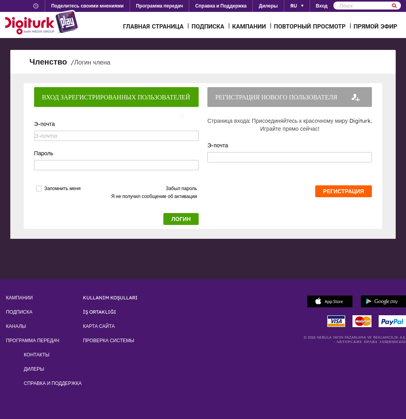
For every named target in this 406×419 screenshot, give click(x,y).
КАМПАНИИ (249, 26)
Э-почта (44, 124)
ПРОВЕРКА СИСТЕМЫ (108, 340)
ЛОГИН (181, 219)
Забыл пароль (181, 188)
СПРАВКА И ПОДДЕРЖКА (53, 383)
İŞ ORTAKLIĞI (99, 312)
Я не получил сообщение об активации (154, 196)
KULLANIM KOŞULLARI (110, 297)
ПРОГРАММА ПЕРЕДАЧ (32, 340)
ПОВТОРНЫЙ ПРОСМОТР (310, 26)
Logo (42, 23)
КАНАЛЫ (16, 326)
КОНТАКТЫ (37, 354)
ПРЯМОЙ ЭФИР (375, 26)
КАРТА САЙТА (99, 326)
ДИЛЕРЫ (34, 369)
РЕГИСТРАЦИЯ (343, 191)
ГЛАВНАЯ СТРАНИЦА (153, 26)
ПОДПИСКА (208, 26)
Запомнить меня (62, 188)
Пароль (44, 153)
